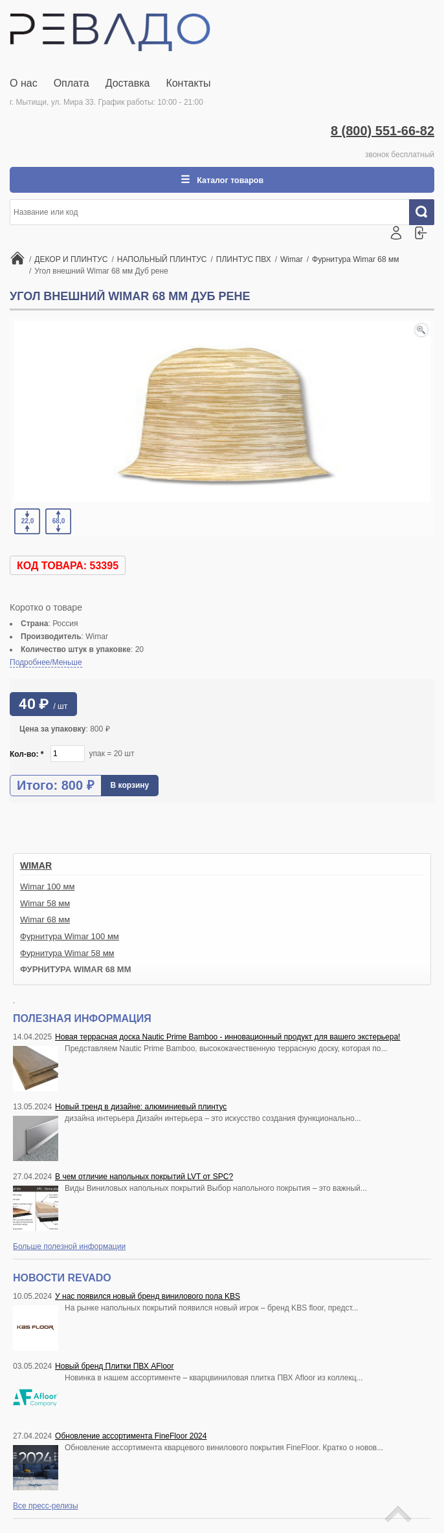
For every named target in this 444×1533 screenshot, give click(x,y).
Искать (426, 213)
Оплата (71, 83)
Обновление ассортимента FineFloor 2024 (130, 1437)
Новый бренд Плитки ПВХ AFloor (114, 1367)
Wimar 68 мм (45, 921)
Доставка (127, 83)
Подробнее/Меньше (46, 663)
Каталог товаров (228, 180)
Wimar (36, 867)
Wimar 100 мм (47, 888)
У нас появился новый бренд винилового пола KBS (147, 1297)
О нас (24, 83)
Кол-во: (27, 755)
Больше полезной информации (69, 1247)
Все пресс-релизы (45, 1507)
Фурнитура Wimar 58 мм (67, 954)
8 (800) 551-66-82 (382, 131)
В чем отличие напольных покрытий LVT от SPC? (144, 1177)
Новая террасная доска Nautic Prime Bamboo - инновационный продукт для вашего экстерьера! (227, 1038)
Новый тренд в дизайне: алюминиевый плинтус (141, 1108)
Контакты (188, 83)
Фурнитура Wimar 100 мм (69, 937)
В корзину (130, 786)
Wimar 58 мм (45, 904)
